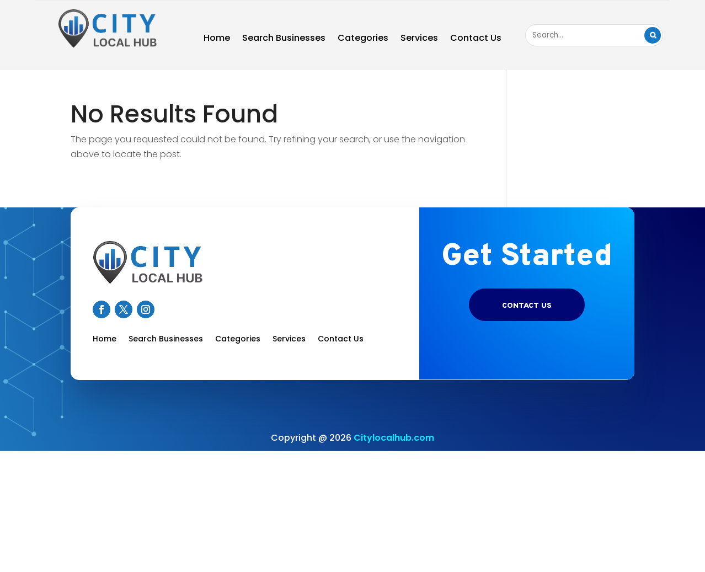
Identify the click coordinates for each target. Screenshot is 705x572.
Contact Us (475, 39)
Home (217, 39)
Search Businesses (283, 39)
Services (419, 39)
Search (652, 35)
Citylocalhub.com (394, 437)
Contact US (527, 306)
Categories (363, 39)
